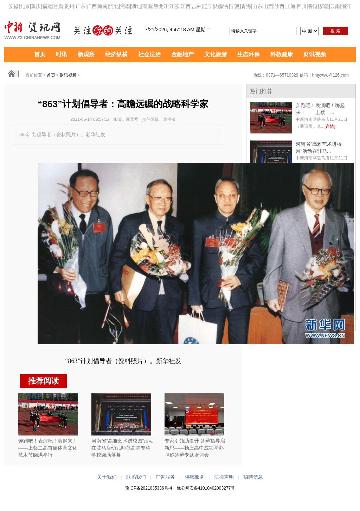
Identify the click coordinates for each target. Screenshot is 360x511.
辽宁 (208, 6)
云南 (335, 6)
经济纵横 (116, 54)
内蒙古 (221, 6)
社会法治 (149, 54)
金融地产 (182, 54)
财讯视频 (314, 54)
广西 (92, 6)
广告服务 (165, 477)
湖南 (147, 6)
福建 (47, 6)
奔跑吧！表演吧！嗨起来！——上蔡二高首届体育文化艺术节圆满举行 (47, 448)
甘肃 (58, 6)
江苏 (174, 6)
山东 (257, 6)
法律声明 (224, 477)
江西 (186, 6)
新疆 (324, 6)
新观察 (86, 54)
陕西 (279, 6)
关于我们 (107, 477)
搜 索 (335, 30)
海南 (103, 6)
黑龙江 (161, 6)
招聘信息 (253, 477)
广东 (80, 6)
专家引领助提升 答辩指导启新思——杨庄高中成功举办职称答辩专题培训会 (195, 448)
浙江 (346, 6)
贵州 (69, 6)
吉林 (196, 6)
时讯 (61, 54)
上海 (291, 6)
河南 (125, 6)
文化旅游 (215, 54)
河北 (114, 6)
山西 (268, 6)
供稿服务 (195, 477)
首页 (39, 54)
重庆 (36, 6)
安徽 (14, 6)
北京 (25, 6)
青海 (246, 6)
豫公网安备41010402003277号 (206, 488)
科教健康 (281, 54)
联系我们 (136, 477)
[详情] (329, 126)
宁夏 (235, 6)
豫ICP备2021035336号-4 (148, 488)
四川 (302, 6)
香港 (313, 6)
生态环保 (248, 54)
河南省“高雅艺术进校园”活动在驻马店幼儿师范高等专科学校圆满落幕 (122, 448)
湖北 (136, 6)
